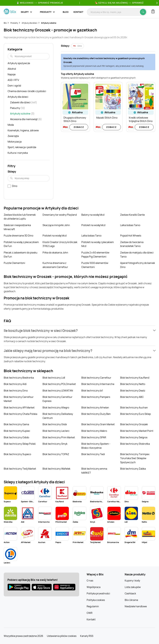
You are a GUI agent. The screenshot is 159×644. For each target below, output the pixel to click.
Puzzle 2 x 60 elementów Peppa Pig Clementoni (95, 254)
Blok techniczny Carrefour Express (57, 399)
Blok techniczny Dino (16, 390)
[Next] (156, 3)
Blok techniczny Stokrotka (135, 443)
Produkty (14, 23)
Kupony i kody (132, 580)
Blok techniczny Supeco (17, 454)
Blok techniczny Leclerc (56, 431)
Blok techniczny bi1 (92, 390)
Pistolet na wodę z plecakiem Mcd (97, 244)
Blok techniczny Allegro (56, 407)
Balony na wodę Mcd (92, 214)
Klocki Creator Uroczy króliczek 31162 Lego (60, 244)
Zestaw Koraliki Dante (132, 214)
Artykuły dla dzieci (29, 23)
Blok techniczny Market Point (136, 431)
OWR (89, 613)
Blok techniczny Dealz (132, 390)
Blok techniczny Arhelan (95, 407)
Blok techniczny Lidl (54, 377)
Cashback (130, 593)
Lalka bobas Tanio (130, 225)
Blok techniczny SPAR (93, 437)
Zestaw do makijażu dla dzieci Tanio (137, 254)
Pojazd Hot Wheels (130, 235)
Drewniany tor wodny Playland (60, 214)
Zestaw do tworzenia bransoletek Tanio (131, 244)
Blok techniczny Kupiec (17, 431)
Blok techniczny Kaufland (134, 377)
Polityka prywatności (98, 593)
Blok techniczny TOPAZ (56, 454)
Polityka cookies (96, 600)
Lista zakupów (133, 587)
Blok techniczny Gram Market (98, 424)
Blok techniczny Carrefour (96, 377)
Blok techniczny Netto (132, 384)
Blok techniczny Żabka (133, 468)
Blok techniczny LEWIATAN (58, 390)
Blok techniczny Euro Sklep (135, 414)
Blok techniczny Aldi (15, 384)
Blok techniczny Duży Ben (96, 414)
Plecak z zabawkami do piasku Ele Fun (20, 254)
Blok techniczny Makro (94, 431)
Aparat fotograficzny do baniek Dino (137, 265)
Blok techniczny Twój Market (20, 468)
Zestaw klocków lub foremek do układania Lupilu (20, 216)
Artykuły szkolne (48, 23)
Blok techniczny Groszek (134, 424)
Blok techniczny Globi (55, 424)
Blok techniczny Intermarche (97, 384)
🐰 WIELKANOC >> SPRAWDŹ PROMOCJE (39, 2)
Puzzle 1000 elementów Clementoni (94, 265)
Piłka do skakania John (55, 252)
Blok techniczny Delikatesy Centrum (58, 416)
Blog (65, 11)
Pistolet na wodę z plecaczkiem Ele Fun (21, 244)
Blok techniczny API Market (19, 407)
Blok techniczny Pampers (95, 397)
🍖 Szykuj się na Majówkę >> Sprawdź (119, 2)
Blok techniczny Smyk (55, 443)
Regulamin (93, 606)
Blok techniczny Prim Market (59, 437)
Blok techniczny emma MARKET (94, 470)
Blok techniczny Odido (16, 437)
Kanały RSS (86, 636)
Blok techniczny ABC (132, 397)
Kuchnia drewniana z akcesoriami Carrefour (55, 265)
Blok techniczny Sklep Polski (20, 443)
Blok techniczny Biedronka (19, 377)
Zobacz (79, 127)
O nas (90, 580)
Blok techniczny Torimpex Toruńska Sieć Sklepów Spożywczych (134, 458)
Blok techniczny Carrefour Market (19, 399)
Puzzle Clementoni (14, 263)
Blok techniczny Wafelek (56, 468)
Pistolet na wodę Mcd (93, 225)
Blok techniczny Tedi (93, 454)
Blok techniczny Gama (16, 424)
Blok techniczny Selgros (133, 437)
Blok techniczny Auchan (134, 407)
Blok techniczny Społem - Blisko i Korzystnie (95, 446)
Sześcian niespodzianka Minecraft (17, 227)
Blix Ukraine (131, 600)
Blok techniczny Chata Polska (20, 414)
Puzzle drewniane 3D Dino (18, 235)
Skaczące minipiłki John (56, 225)
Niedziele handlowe (136, 606)
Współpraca (93, 587)
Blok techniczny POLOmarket (59, 384)
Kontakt (78, 11)
